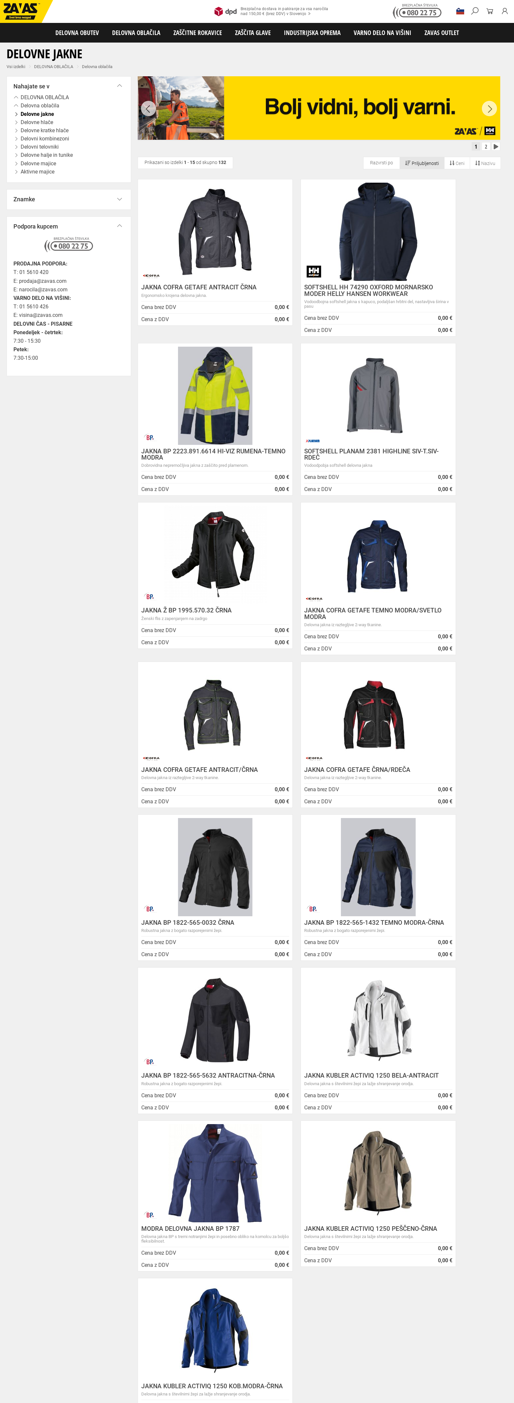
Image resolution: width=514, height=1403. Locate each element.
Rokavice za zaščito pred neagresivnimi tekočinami (176, 1356)
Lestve (105, 1377)
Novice (236, 1182)
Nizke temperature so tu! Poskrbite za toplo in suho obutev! (286, 1270)
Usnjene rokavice (262, 1348)
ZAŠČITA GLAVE (253, 32)
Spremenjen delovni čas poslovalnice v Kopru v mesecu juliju (281, 1242)
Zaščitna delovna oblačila (155, 1341)
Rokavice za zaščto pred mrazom (473, 1348)
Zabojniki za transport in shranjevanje (85, 1370)
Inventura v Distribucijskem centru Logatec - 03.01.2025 (277, 1215)
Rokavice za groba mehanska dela (151, 1348)
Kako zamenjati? (207, 1098)
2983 (404, 1098)
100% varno (305, 1098)
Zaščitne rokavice (297, 1348)
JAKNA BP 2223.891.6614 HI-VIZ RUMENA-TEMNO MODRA (434, 293)
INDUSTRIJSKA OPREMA (312, 32)
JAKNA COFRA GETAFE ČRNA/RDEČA (318, 619)
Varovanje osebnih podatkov (139, 1198)
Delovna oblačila (97, 66)
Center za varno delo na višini (140, 1230)
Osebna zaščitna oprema (72, 1377)
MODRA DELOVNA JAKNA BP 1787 (190, 942)
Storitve (115, 1238)
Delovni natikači (236, 1334)
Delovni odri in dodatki (135, 1377)
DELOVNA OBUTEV (77, 32)
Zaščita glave (150, 1363)
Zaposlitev (118, 1254)
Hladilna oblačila (304, 1341)
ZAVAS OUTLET (442, 32)
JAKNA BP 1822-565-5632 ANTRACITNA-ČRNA (302, 782)
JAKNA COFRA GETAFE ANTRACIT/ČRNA (191, 622)
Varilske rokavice (424, 1348)
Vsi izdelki (16, 66)
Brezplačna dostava (109, 1098)
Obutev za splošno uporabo (353, 1334)
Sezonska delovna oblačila (104, 1341)
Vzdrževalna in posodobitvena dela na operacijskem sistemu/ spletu (271, 1229)
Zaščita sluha (122, 1363)
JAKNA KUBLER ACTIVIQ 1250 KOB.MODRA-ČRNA (431, 946)
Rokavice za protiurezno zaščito (214, 1348)
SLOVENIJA (24, 1293)
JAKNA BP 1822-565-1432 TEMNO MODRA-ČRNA (190, 782)
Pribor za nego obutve (305, 1334)
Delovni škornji (268, 1334)
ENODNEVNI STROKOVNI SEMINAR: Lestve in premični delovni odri (279, 1193)
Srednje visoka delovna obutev (112, 1334)
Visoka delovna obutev (164, 1334)
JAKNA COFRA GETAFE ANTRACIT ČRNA (190, 293)
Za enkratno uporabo (342, 1341)
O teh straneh (121, 1246)
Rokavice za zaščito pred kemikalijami (317, 1356)
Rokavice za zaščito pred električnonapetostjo (396, 1356)
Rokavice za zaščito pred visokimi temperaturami (361, 1348)
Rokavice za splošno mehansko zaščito (81, 1348)
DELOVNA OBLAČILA (136, 32)
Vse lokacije (24, 1283)
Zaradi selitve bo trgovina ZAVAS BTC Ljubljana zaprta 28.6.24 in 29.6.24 (282, 1256)
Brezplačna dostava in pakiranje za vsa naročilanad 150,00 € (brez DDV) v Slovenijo (271, 11)
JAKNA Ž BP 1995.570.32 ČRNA (310, 460)
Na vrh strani (491, 1393)
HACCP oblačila (380, 1341)
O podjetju (121, 1182)
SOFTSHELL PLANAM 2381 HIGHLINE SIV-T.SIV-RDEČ (194, 463)
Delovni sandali (203, 1334)
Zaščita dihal (93, 1363)
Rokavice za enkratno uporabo (99, 1356)
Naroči (451, 1255)
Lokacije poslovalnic (129, 1222)
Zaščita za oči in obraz (57, 1363)
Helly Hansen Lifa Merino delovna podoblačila (280, 1281)
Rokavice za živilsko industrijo (252, 1356)
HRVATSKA (24, 1304)
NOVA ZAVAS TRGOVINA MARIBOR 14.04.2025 (281, 1204)
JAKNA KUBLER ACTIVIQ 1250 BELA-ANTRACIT (440, 782)
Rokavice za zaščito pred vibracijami (35, 1356)
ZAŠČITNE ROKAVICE (197, 32)
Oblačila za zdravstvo (221, 1341)
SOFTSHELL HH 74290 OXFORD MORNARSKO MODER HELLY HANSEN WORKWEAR (318, 296)
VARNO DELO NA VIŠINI (382, 32)
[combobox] (492, 1011)
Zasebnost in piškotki (131, 1206)
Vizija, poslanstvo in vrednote (140, 1262)
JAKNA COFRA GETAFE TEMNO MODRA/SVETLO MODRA (432, 463)
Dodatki (190, 1341)
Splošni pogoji (122, 1190)
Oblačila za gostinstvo (264, 1341)
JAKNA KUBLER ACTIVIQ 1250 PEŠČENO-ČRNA (307, 946)
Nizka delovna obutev (61, 1334)
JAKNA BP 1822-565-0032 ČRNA (434, 619)
